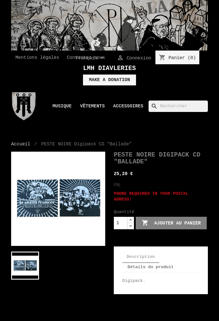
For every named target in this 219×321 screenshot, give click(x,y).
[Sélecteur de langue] (91, 58)
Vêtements (92, 106)
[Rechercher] (178, 106)
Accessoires (128, 106)
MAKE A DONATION (109, 80)
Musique (62, 106)
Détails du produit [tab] (150, 267)
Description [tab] (141, 256)
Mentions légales (37, 57)
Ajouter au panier (171, 223)
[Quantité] (120, 223)
